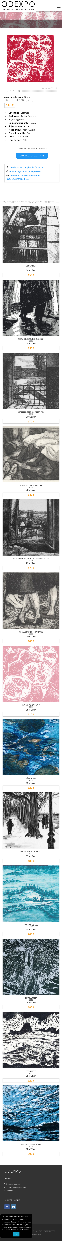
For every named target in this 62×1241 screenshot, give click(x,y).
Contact (9, 1191)
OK (16, 1234)
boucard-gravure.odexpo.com (24, 171)
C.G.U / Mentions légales (16, 1187)
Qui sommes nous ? (13, 1184)
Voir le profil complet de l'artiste (26, 167)
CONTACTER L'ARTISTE (32, 155)
